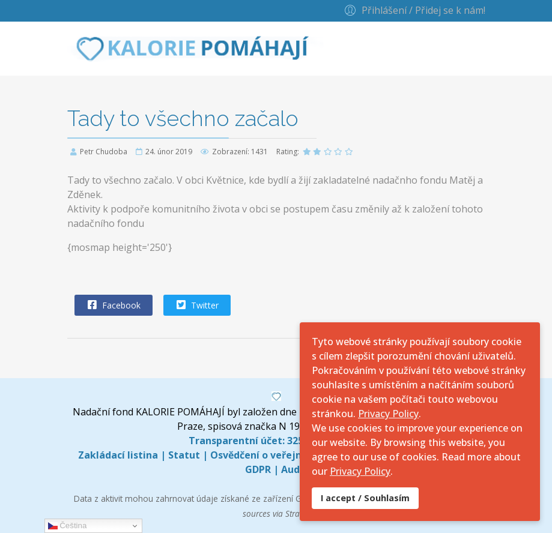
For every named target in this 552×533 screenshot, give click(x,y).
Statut (184, 455)
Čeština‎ (67, 526)
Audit (294, 469)
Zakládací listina (118, 455)
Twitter (196, 305)
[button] (413, 9)
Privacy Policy (388, 413)
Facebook (113, 305)
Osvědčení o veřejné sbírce (274, 455)
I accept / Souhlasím (365, 498)
